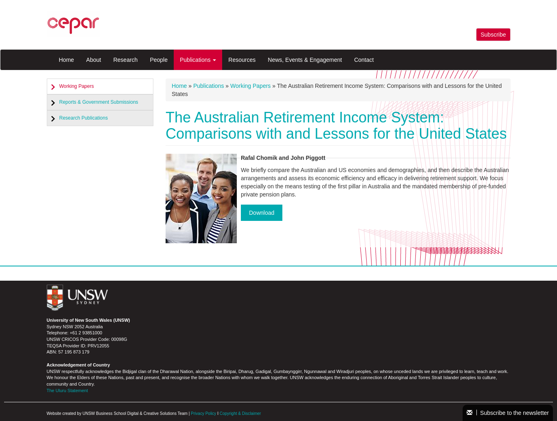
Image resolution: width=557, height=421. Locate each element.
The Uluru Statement (67, 390)
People (159, 60)
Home (66, 60)
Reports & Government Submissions (98, 102)
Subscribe (493, 34)
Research (125, 60)
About (93, 60)
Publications (198, 60)
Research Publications (83, 118)
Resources (242, 60)
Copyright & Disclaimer (240, 413)
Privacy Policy (203, 413)
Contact (364, 60)
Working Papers (76, 86)
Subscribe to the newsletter (508, 413)
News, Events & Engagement (305, 60)
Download (261, 212)
